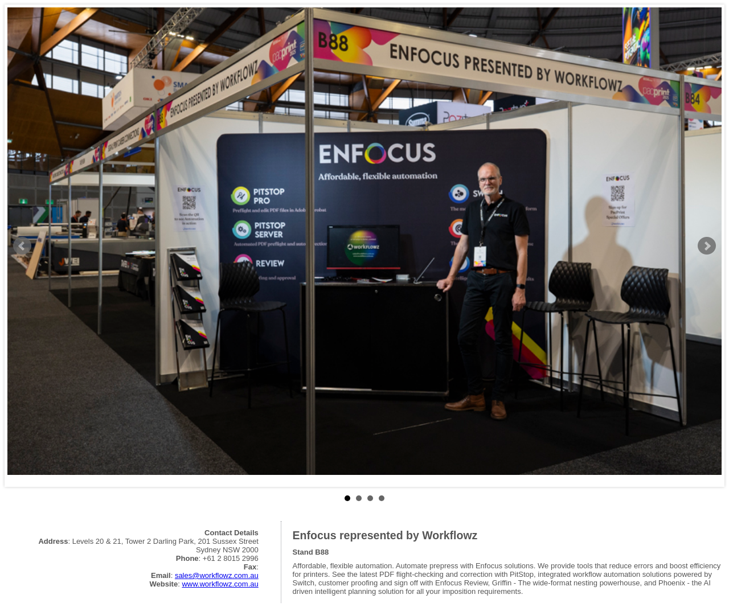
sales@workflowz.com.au (217, 575)
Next (707, 246)
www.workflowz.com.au (220, 584)
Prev (22, 246)
